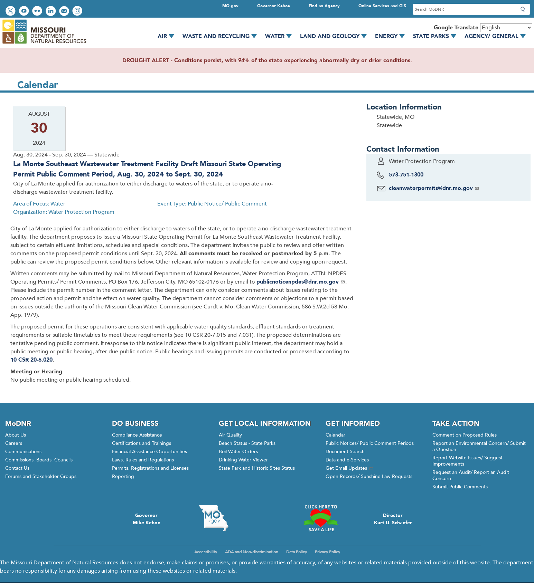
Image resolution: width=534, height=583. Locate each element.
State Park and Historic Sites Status (257, 468)
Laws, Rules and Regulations (143, 460)
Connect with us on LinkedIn (51, 11)
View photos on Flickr (38, 11)
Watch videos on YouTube (24, 11)
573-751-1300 (406, 175)
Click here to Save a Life (320, 518)
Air (168, 36)
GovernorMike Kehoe (146, 519)
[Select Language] (506, 27)
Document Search (345, 451)
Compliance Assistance (137, 435)
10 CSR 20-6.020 (31, 360)
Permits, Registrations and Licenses (150, 468)
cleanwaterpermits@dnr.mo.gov (434, 188)
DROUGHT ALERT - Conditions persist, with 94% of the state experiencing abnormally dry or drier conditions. (267, 60)
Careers (13, 443)
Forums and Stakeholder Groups (40, 476)
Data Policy (296, 552)
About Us (15, 435)
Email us (65, 11)
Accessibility (205, 552)
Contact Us (17, 468)
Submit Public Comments (460, 487)
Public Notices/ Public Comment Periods (370, 443)
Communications (23, 451)
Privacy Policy (327, 552)
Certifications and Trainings (141, 443)
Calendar (335, 435)
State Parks (437, 36)
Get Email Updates (350, 468)
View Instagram (78, 11)
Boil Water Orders (238, 451)
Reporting (123, 476)
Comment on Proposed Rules (464, 435)
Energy (392, 36)
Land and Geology (336, 36)
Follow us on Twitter (11, 11)
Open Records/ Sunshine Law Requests (369, 476)
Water (281, 36)
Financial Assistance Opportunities (149, 451)
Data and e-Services (347, 460)
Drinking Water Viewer (243, 460)
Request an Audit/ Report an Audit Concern (470, 475)
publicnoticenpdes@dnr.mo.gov (300, 282)
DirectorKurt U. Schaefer (393, 519)
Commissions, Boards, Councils (39, 460)
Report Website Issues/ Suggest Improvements (467, 461)
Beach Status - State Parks (247, 443)
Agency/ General (498, 36)
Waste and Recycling (222, 36)
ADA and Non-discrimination (251, 552)
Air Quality (230, 435)
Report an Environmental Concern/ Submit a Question (479, 446)
